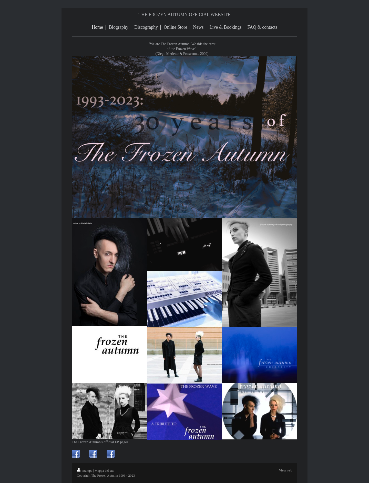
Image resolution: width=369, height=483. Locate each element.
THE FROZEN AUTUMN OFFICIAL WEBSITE (185, 14)
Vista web (285, 470)
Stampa (85, 470)
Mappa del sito (104, 470)
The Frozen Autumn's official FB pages (100, 442)
